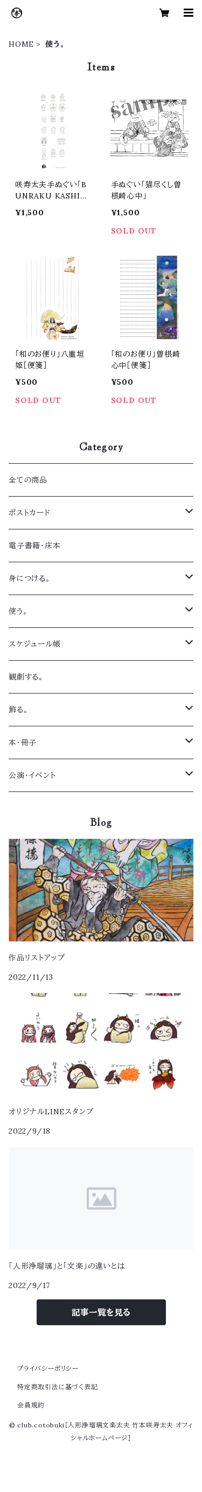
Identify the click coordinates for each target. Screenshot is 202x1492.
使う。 (18, 611)
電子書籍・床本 (35, 545)
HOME (21, 44)
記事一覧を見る (101, 1312)
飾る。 (18, 710)
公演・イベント (32, 775)
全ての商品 (28, 480)
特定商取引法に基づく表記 (57, 1387)
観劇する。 (26, 677)
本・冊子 (23, 742)
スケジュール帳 (35, 644)
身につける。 (30, 578)
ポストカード (30, 513)
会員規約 (31, 1405)
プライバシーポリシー (48, 1368)
